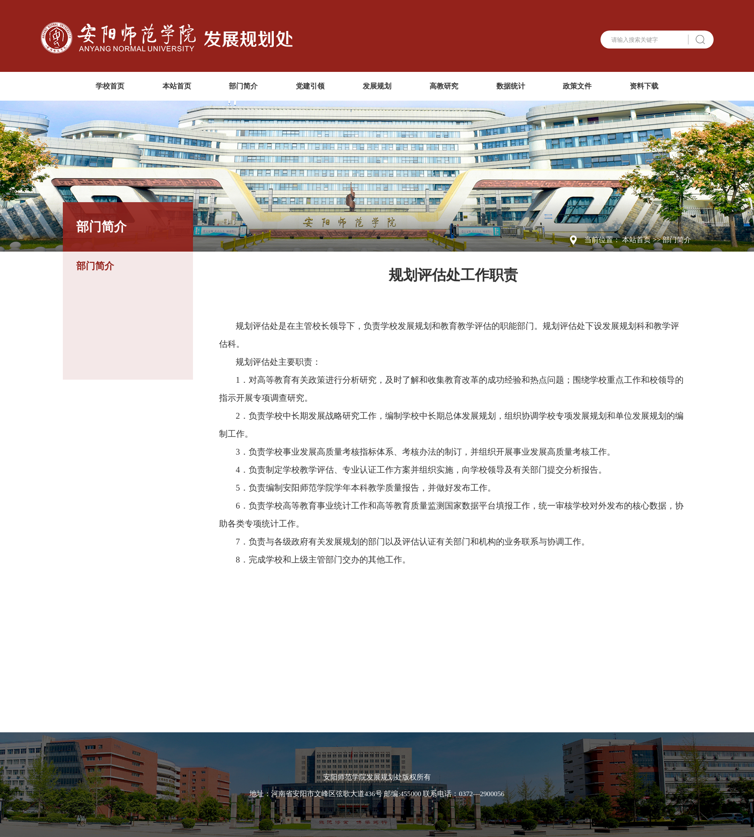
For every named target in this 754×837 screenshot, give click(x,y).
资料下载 (644, 86)
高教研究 (444, 86)
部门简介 (243, 86)
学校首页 (110, 86)
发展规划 (377, 86)
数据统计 (510, 86)
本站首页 (176, 86)
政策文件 (577, 86)
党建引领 (310, 86)
